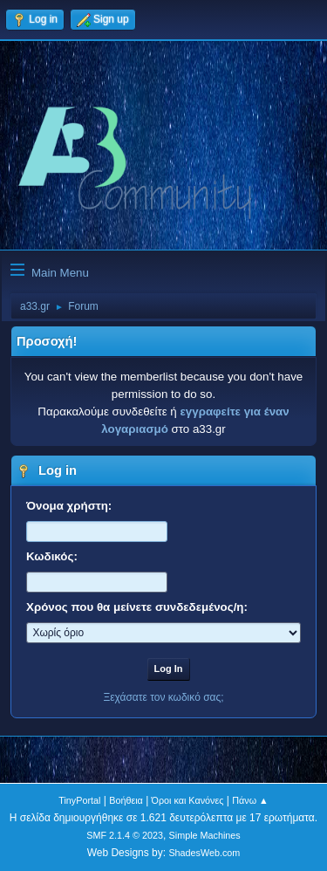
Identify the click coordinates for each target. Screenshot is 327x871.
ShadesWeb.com (204, 852)
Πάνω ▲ (250, 800)
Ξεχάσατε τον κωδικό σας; (163, 697)
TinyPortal (79, 800)
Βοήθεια (126, 800)
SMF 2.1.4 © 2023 (124, 835)
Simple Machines (205, 835)
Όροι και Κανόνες (188, 800)
